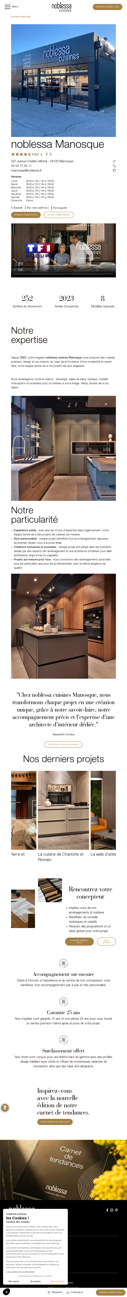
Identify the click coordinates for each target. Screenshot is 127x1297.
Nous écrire (106, 942)
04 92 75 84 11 (21, 166)
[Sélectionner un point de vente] (54, 1292)
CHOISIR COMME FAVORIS (58, 215)
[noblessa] (61, 7)
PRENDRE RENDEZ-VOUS (25, 215)
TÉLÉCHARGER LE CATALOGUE (55, 1122)
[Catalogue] (74, 1292)
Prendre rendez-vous (107, 7)
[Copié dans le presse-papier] (114, 171)
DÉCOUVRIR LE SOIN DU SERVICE (63, 745)
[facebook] (47, 154)
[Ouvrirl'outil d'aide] (5, 1107)
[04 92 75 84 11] (114, 166)
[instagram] (50, 154)
